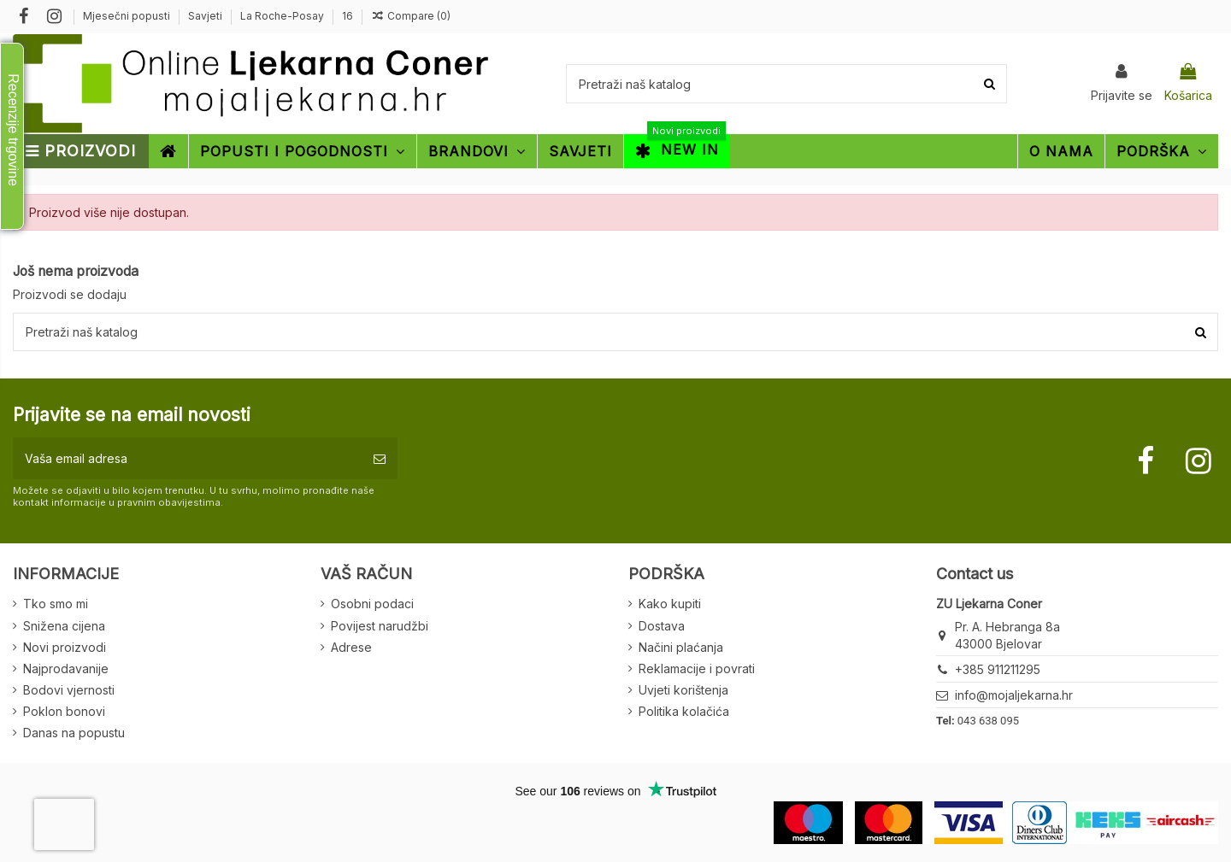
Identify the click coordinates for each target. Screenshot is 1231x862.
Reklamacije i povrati (697, 668)
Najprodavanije (66, 668)
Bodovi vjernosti (69, 690)
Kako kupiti (670, 603)
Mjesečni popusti (128, 15)
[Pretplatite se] (380, 458)
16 (347, 15)
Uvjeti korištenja (683, 690)
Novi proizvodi (64, 647)
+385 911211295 (997, 669)
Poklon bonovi (64, 711)
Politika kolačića (684, 711)
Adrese (351, 647)
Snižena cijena (64, 626)
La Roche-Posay (283, 15)
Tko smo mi (55, 603)
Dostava (662, 626)
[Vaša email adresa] (187, 458)
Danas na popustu (74, 732)
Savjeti (206, 15)
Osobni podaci (372, 603)
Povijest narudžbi (379, 626)
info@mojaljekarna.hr (1014, 695)
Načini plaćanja (681, 647)
